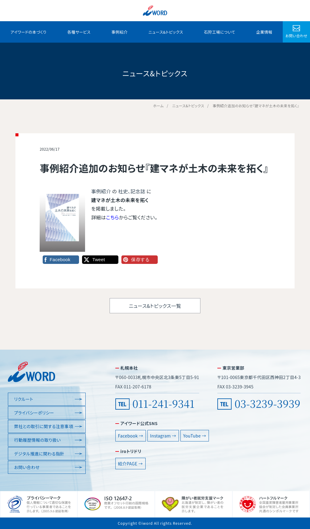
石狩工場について (219, 32)
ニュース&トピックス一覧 (155, 305)
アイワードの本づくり (29, 32)
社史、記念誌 (131, 191)
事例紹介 (119, 32)
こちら (112, 217)
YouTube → (194, 436)
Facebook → (130, 436)
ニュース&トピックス (165, 32)
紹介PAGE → (130, 464)
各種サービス (79, 32)
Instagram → (163, 436)
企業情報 (264, 32)
